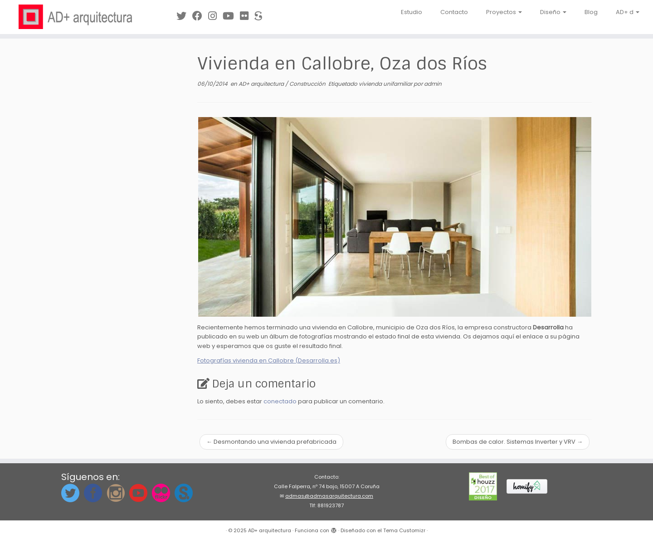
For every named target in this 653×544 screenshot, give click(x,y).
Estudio (411, 12)
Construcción (308, 84)
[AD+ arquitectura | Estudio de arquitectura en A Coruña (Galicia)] (75, 17)
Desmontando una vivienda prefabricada (271, 441)
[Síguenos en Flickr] (247, 16)
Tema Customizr (404, 530)
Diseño (553, 12)
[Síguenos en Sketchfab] (261, 16)
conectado (280, 401)
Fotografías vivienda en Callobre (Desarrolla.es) (268, 360)
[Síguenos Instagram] (215, 16)
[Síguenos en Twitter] (184, 16)
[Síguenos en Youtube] (231, 16)
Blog (591, 12)
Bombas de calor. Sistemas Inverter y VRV (518, 441)
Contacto (454, 12)
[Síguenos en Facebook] (200, 16)
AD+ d (627, 12)
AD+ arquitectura (262, 84)
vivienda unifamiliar (386, 84)
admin (433, 84)
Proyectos (504, 12)
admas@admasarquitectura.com (329, 496)
